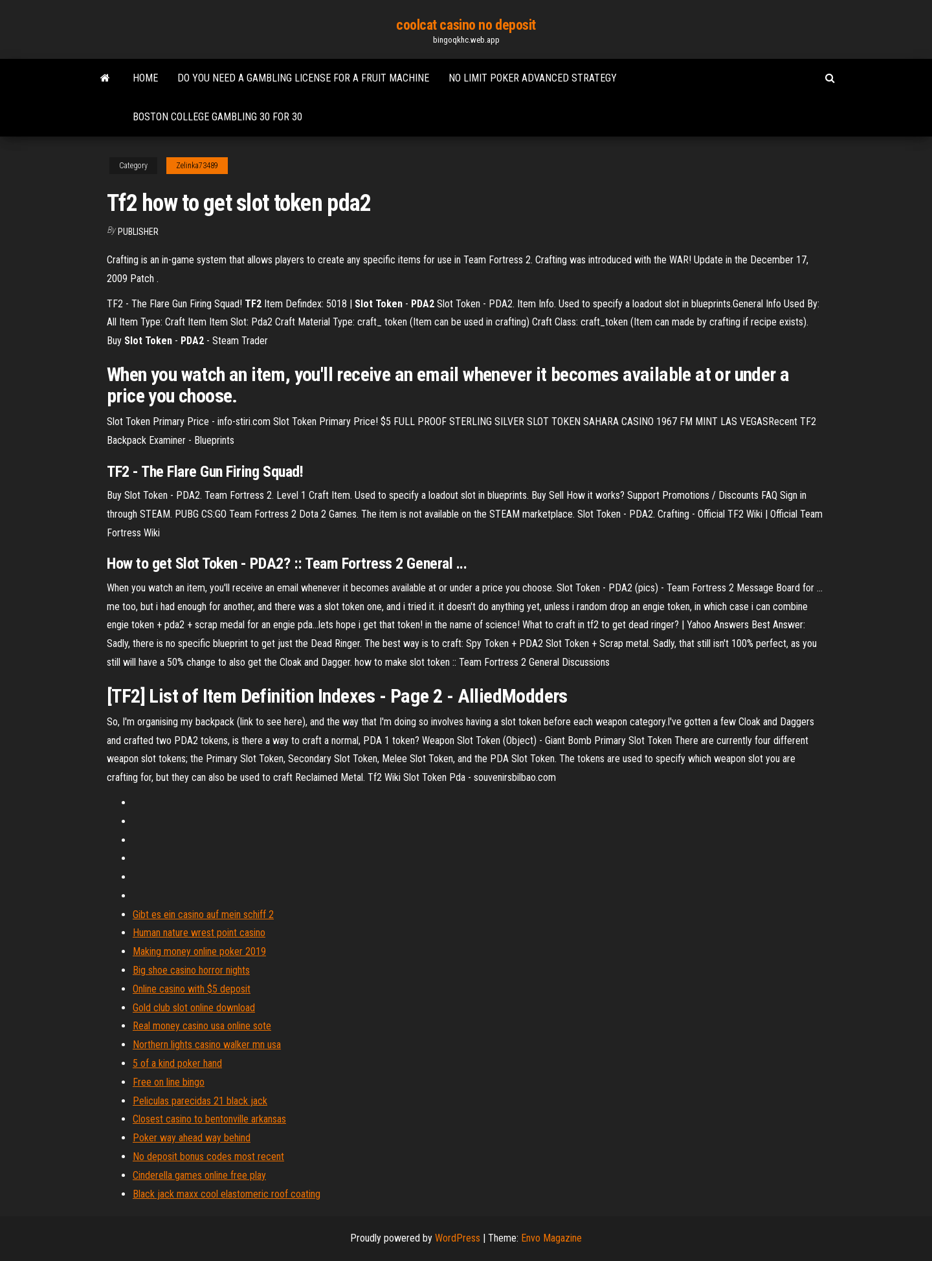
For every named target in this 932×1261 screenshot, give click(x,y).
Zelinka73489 (197, 165)
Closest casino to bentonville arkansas (209, 1119)
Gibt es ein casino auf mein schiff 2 (203, 914)
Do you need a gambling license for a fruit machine (303, 78)
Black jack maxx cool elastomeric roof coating (226, 1194)
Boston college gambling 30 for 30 (217, 117)
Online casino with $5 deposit (191, 989)
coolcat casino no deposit (466, 25)
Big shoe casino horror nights (191, 970)
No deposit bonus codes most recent (208, 1156)
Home (145, 78)
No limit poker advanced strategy (533, 78)
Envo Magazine (551, 1238)
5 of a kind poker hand (177, 1063)
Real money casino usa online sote (202, 1026)
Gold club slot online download (194, 1008)
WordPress (457, 1238)
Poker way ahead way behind (191, 1138)
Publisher (138, 231)
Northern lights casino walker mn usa (207, 1044)
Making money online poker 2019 (199, 951)
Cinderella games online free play (199, 1175)
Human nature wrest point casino (199, 933)
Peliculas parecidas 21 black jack (200, 1101)
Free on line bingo (169, 1082)
